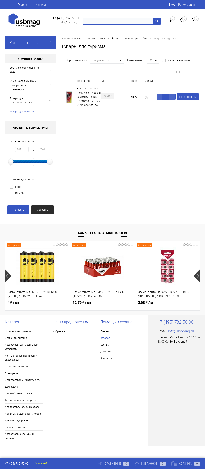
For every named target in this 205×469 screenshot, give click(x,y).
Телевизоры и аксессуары (20, 400)
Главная (23, 4)
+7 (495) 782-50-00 (66, 18)
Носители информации (18, 331)
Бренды (104, 344)
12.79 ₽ (82, 302)
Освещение (11, 373)
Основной (41, 463)
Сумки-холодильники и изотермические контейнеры (23, 85)
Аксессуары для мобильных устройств (21, 346)
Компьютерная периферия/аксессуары (21, 357)
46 (49, 100)
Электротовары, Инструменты (23, 379)
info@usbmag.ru (70, 22)
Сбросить (42, 209)
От (11, 149)
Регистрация (186, 4)
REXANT (20, 193)
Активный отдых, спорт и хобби (23, 413)
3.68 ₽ (146, 302)
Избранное (59, 331)
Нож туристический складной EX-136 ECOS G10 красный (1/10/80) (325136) (89, 99)
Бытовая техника (15, 427)
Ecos (18, 186)
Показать (18, 209)
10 (49, 69)
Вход (172, 4)
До (33, 149)
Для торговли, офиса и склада (22, 406)
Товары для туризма (22, 111)
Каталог (41, 4)
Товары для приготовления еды (21, 100)
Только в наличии (178, 60)
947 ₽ (134, 97)
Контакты (106, 358)
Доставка (106, 351)
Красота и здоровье (16, 420)
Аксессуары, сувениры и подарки (19, 435)
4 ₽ (13, 302)
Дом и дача (11, 386)
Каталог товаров (30, 42)
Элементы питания (16, 337)
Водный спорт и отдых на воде (24, 69)
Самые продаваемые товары (102, 233)
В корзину (187, 96)
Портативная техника (17, 366)
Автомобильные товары (19, 393)
